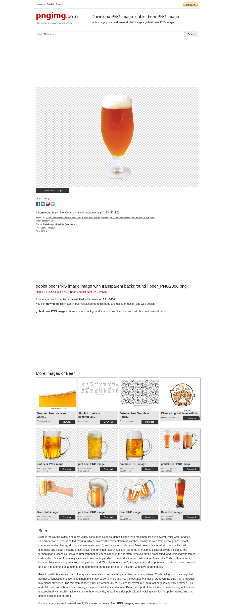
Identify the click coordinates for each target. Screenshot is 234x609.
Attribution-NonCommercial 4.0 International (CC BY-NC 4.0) (83, 212)
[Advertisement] (117, 63)
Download (67, 422)
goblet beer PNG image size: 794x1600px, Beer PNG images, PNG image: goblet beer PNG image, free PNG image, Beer (100, 217)
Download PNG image (53, 190)
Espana (59, 4)
